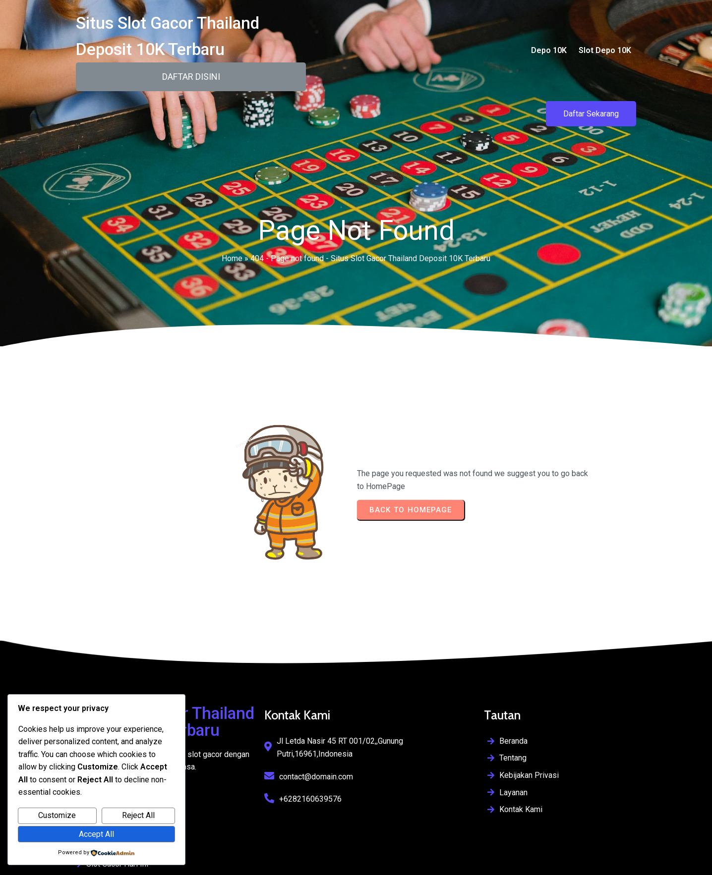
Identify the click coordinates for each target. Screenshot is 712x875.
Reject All (138, 815)
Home (232, 256)
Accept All (96, 834)
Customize (57, 815)
